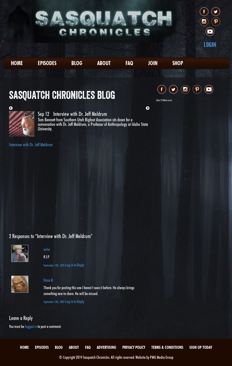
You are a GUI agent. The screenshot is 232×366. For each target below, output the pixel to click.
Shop (177, 63)
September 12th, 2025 (54, 265)
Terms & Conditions (167, 347)
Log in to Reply (74, 265)
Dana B (48, 280)
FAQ (129, 63)
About (104, 63)
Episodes (47, 63)
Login (210, 45)
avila (47, 249)
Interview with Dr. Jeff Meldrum (31, 144)
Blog (76, 63)
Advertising (106, 347)
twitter (216, 12)
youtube (210, 32)
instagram (204, 22)
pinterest (216, 22)
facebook (204, 12)
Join (152, 63)
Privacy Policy (133, 347)
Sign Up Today (200, 347)
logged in (31, 326)
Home (17, 63)
